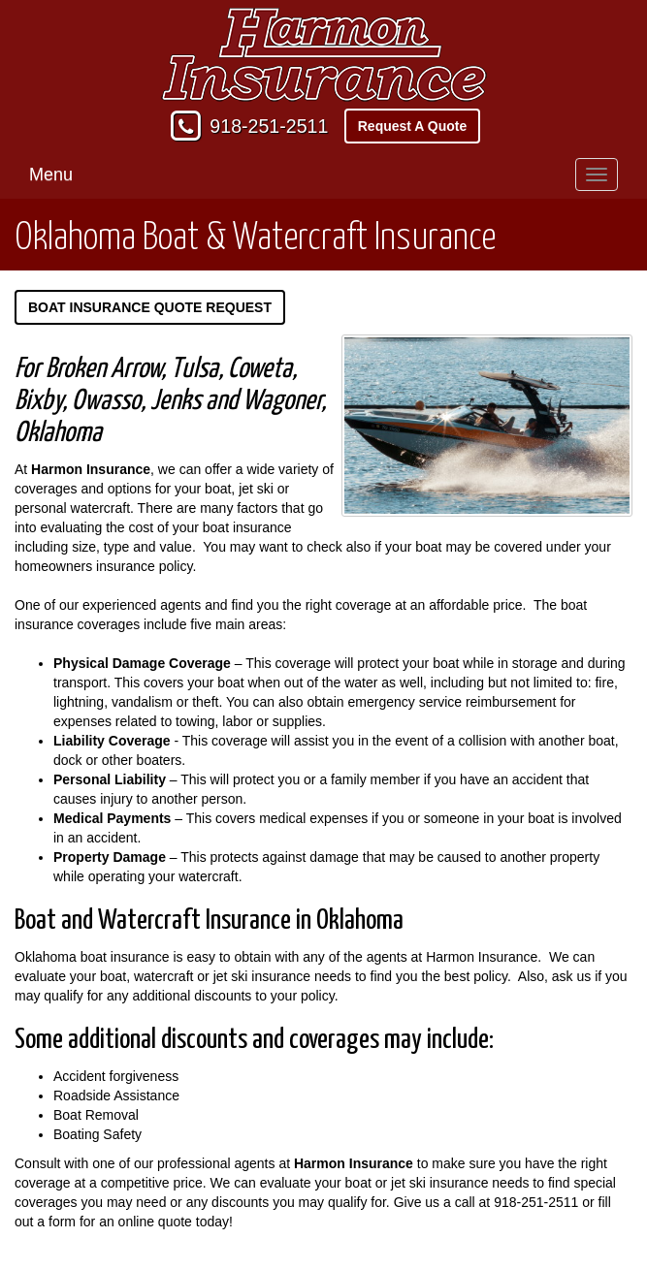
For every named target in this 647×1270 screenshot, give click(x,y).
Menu (51, 174)
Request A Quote (413, 126)
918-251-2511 (269, 126)
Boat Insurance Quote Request (150, 307)
